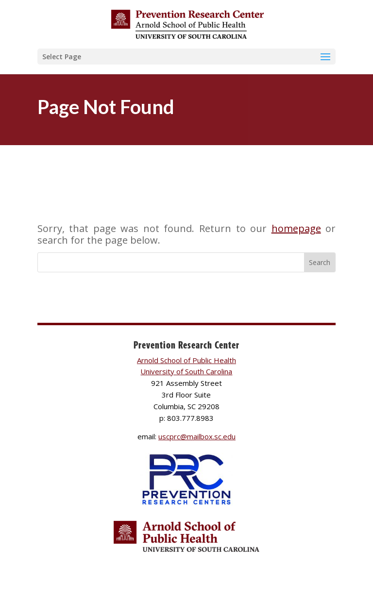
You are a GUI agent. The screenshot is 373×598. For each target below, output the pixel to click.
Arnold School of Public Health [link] (186, 360)
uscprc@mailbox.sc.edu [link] (197, 436)
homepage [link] (296, 228)
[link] (187, 23)
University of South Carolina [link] (186, 371)
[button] (186, 57)
